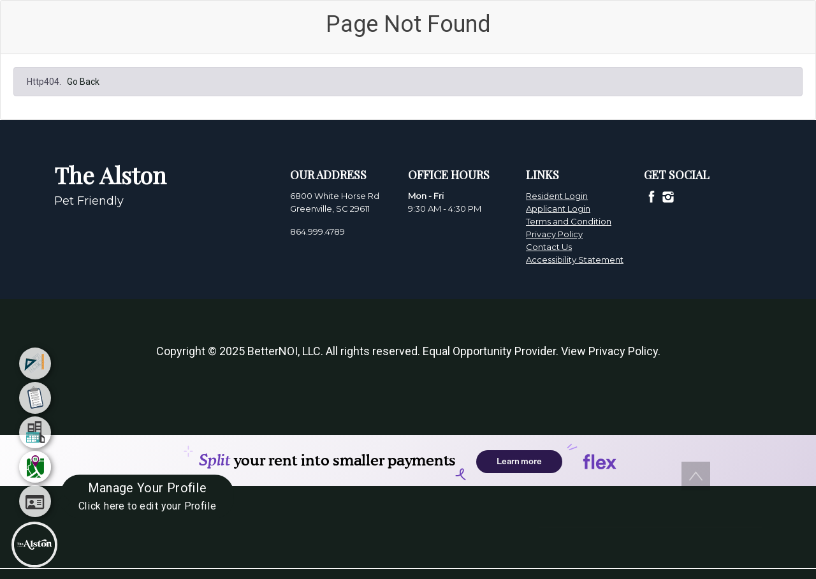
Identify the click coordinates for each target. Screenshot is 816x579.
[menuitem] (35, 363)
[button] (695, 476)
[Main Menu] (34, 545)
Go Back (83, 82)
